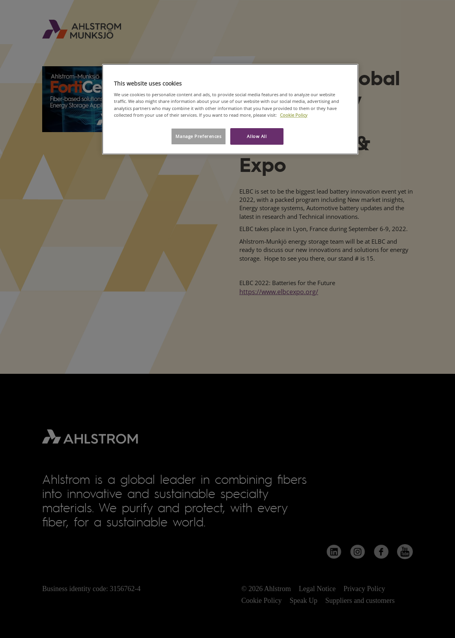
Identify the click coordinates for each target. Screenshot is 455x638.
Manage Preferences (198, 136)
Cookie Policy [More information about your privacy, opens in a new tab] (294, 115)
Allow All (257, 136)
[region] (230, 109)
